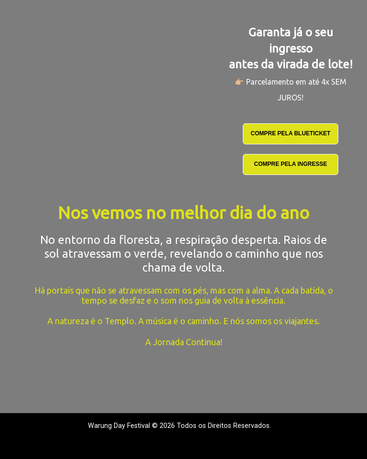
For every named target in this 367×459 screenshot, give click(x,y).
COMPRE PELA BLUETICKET (291, 133)
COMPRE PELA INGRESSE (290, 164)
